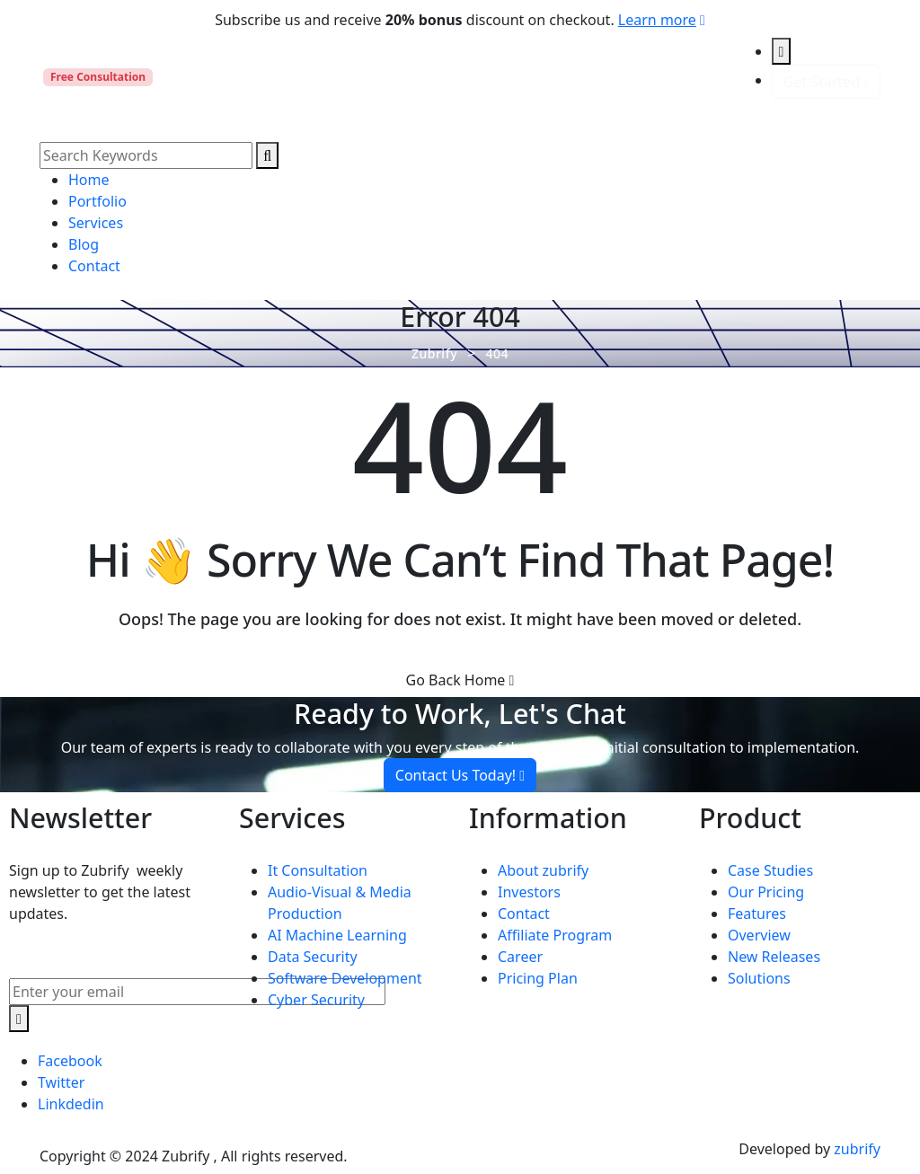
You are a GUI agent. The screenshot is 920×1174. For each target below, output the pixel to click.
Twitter (61, 1082)
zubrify (857, 1149)
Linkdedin (71, 1104)
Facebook (70, 1061)
